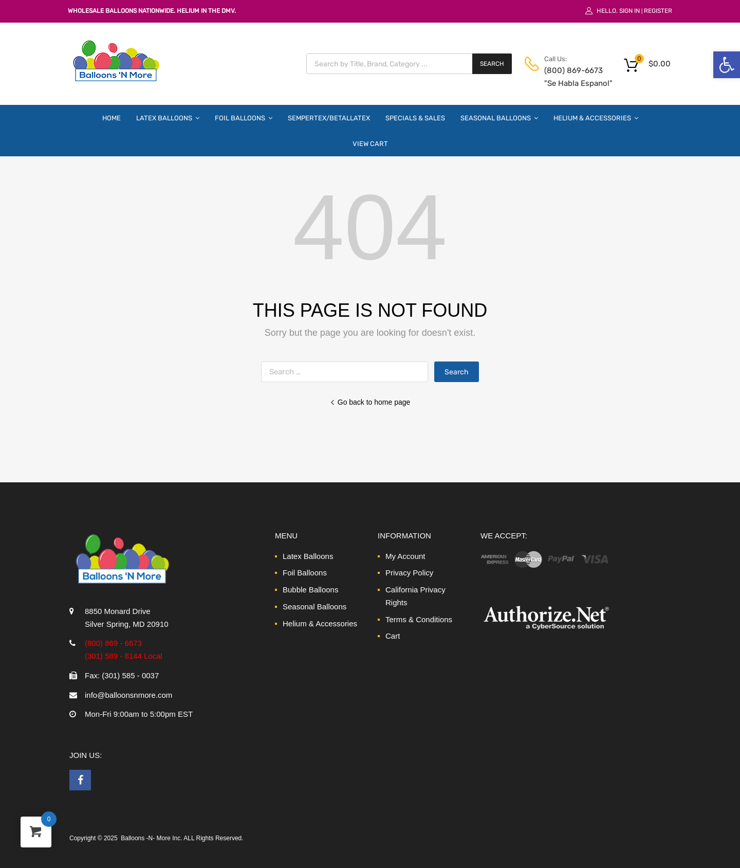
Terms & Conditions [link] (418, 619)
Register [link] (658, 10)
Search (492, 63)
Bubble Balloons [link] (310, 589)
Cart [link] (392, 635)
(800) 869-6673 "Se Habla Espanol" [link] (569, 77)
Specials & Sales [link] (415, 118)
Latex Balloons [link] (167, 118)
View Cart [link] (370, 144)
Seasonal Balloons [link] (499, 118)
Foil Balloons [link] (243, 118)
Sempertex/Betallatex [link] (329, 118)
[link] (726, 64)
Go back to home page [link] (370, 402)
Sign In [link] (629, 10)
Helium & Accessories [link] (595, 118)
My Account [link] (405, 556)
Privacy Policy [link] (409, 572)
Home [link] (111, 118)
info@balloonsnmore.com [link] (128, 695)
